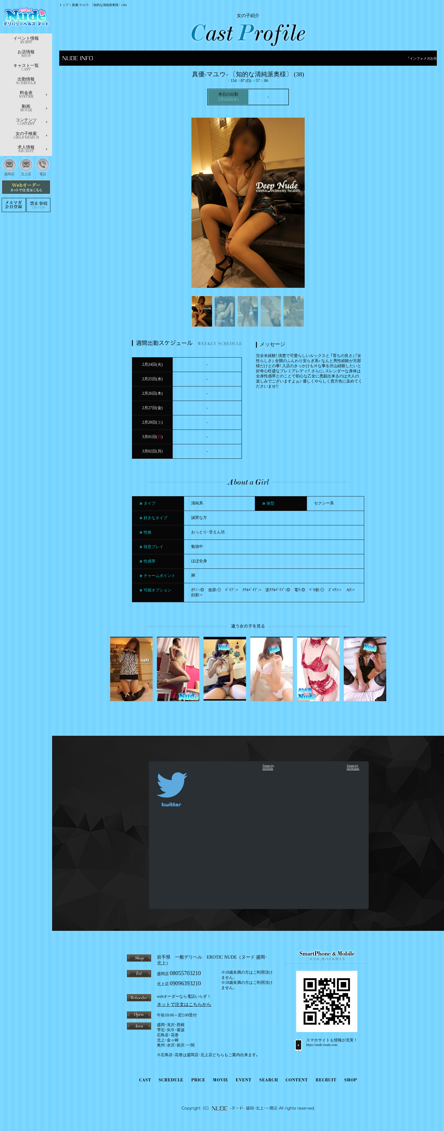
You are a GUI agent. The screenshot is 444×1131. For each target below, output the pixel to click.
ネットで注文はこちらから (184, 1004)
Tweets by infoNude (268, 767)
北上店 (26, 166)
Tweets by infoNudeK (353, 767)
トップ (64, 5)
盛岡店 (9, 166)
